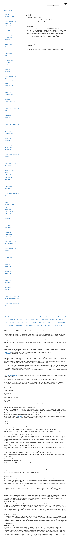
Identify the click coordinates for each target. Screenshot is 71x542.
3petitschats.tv (7, 353)
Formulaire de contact (32, 313)
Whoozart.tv (6, 355)
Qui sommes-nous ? (9, 48)
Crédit (10, 10)
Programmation (8, 30)
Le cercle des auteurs (13, 313)
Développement (8, 23)
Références (7, 188)
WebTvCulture (7, 357)
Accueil (5, 10)
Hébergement (8, 14)
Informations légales (9, 35)
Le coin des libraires (22, 313)
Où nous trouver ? (8, 131)
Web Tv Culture (7, 352)
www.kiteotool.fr (20, 416)
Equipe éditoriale (8, 25)
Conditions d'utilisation (9, 90)
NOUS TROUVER (8, 165)
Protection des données (10, 96)
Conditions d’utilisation (9, 16)
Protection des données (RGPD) (12, 19)
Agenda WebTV (8, 115)
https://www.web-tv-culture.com (11, 375)
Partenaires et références (10, 21)
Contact (6, 172)
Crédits (6, 83)
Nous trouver (7, 39)
